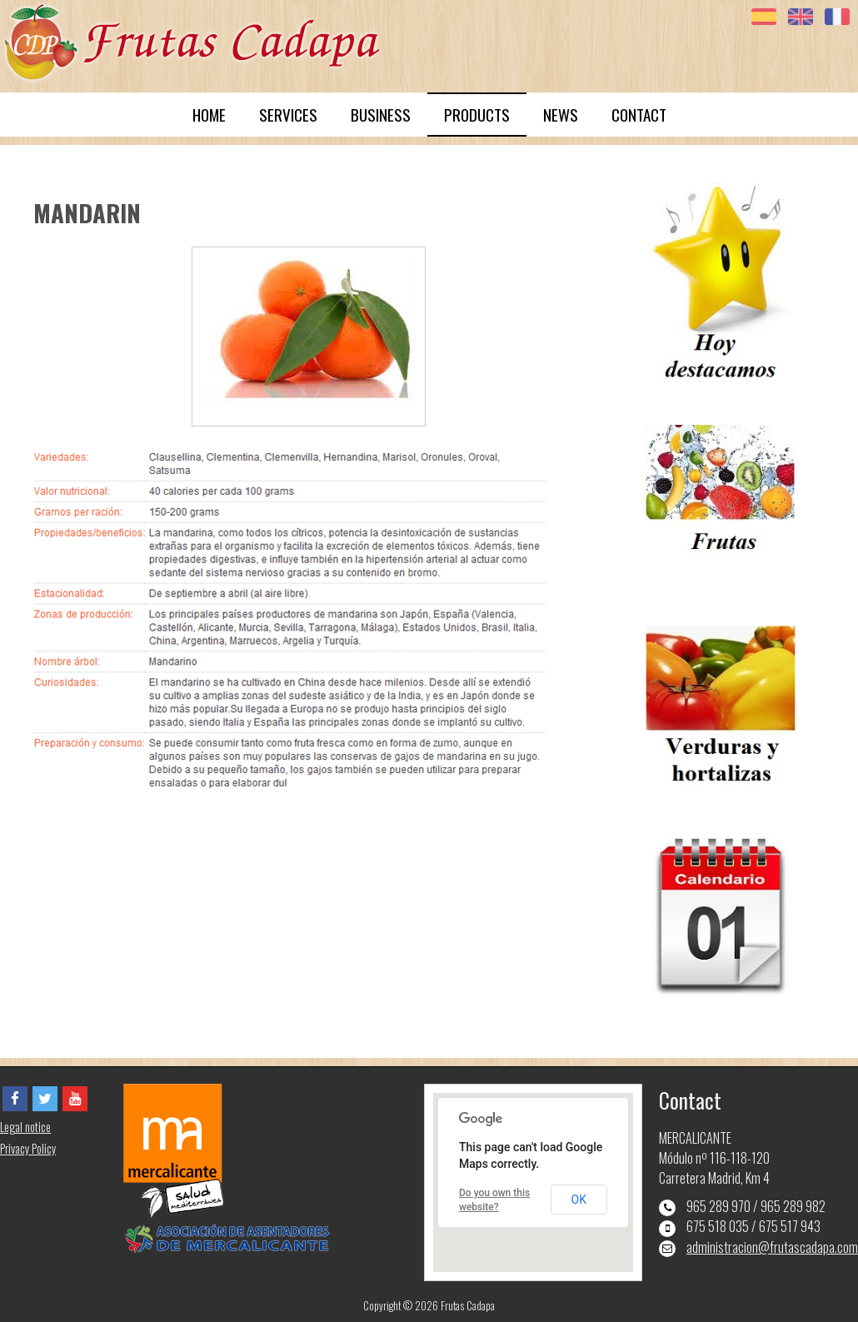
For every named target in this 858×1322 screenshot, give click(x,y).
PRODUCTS (477, 114)
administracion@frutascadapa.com (772, 1247)
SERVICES (288, 114)
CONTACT (638, 114)
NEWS (560, 114)
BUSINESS (381, 114)
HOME (209, 114)
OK (578, 1199)
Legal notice (25, 1126)
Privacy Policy (28, 1148)
